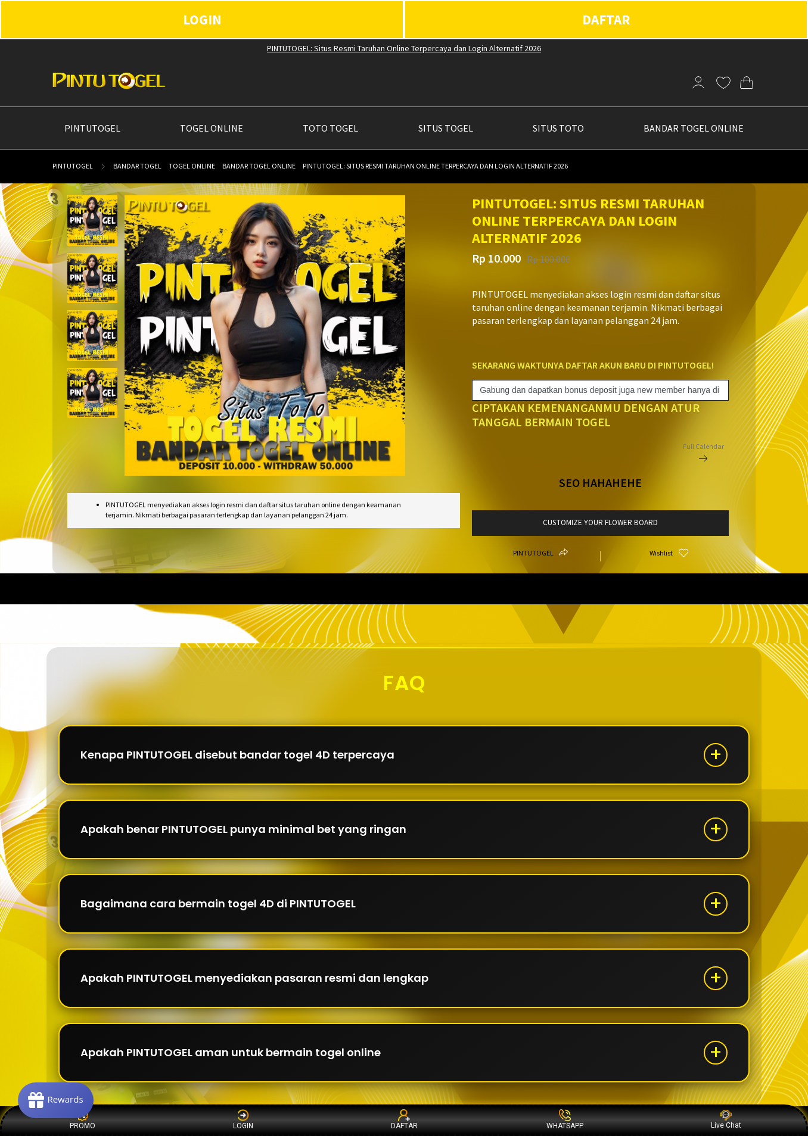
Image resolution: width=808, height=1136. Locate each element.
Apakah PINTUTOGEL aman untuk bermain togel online (230, 1052)
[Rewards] (56, 1100)
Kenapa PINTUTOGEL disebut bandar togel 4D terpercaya (237, 754)
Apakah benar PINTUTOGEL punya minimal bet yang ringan (243, 829)
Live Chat (726, 1119)
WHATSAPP (564, 1119)
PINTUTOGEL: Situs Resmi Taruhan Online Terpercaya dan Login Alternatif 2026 (404, 48)
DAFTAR (606, 19)
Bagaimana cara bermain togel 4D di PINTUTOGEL (218, 903)
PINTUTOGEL (72, 165)
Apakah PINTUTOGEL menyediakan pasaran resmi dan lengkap (254, 977)
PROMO (82, 1119)
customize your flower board (600, 522)
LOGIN (202, 19)
